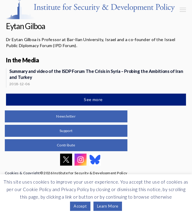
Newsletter (66, 116)
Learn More (107, 206)
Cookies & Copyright (22, 173)
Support (66, 130)
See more (94, 99)
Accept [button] (80, 206)
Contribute (66, 145)
